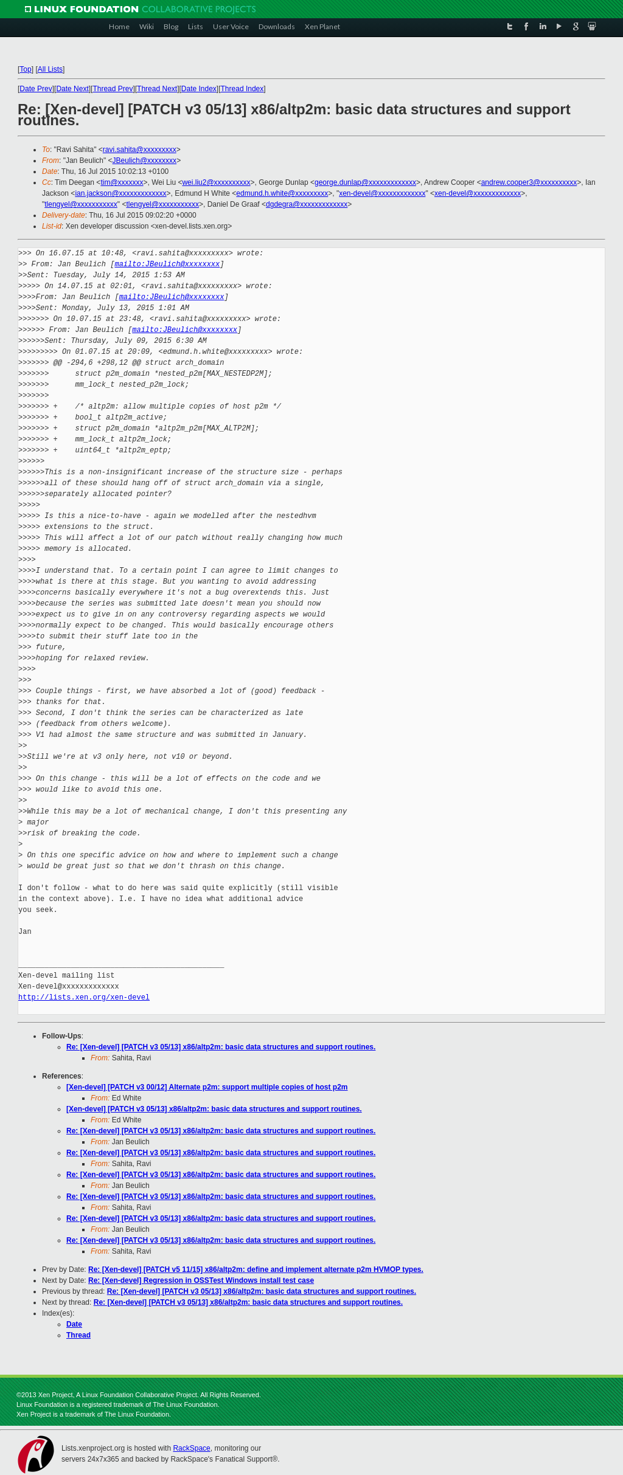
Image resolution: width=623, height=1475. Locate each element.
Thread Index (242, 89)
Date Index (199, 89)
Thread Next (157, 89)
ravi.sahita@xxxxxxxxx (139, 149)
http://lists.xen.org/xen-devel (84, 997)
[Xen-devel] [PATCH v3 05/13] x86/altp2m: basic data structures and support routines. (214, 1109)
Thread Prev (112, 89)
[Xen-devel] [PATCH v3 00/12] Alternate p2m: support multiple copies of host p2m (207, 1087)
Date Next (72, 89)
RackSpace (191, 1448)
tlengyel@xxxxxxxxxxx (80, 204)
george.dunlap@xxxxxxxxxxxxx (365, 182)
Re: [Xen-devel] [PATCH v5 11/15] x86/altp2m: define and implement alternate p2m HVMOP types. (255, 1269)
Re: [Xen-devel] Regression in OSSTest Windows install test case (201, 1280)
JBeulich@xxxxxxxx (145, 160)
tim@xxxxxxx (121, 182)
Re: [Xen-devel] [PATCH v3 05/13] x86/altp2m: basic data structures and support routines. (220, 1047)
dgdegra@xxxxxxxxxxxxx (306, 204)
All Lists (50, 69)
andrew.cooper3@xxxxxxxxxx (529, 182)
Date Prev (35, 89)
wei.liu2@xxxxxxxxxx (216, 182)
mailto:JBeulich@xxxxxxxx (167, 264)
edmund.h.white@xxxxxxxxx (282, 193)
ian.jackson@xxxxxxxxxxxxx (120, 193)
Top (25, 69)
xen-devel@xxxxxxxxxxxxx (382, 193)
